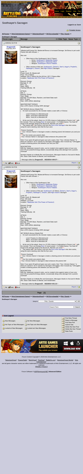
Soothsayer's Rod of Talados (47, 63)
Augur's (67, 67)
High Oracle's (48, 68)
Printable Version (73, 30)
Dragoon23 (11, 47)
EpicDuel (41, 360)
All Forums (5, 34)
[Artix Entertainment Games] (20, 34)
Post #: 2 (75, 287)
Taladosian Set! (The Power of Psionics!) (40, 78)
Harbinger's (30, 68)
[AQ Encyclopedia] (52, 34)
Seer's (62, 67)
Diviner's (56, 67)
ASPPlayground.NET (41, 371)
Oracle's (37, 68)
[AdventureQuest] (38, 34)
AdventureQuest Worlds (65, 360)
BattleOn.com (50, 360)
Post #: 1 (75, 163)
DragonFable (22, 360)
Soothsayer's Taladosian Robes (46, 60)
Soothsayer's (48, 67)
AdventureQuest (10, 360)
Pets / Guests (65, 34)
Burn (42, 122)
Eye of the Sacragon (58, 125)
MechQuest (32, 360)
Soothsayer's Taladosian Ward (47, 62)
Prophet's (73, 67)
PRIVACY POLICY (41, 366)
